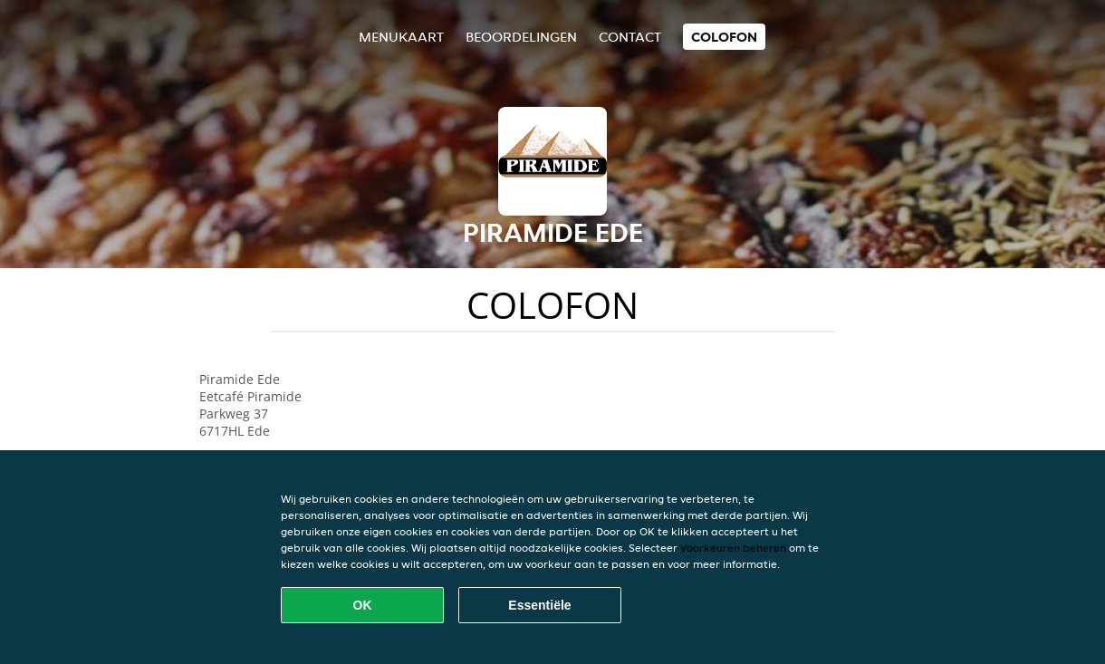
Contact (630, 36)
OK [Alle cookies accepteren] (362, 605)
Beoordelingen (521, 36)
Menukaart (401, 36)
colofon (724, 36)
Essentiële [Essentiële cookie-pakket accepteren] (539, 605)
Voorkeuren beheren (733, 547)
